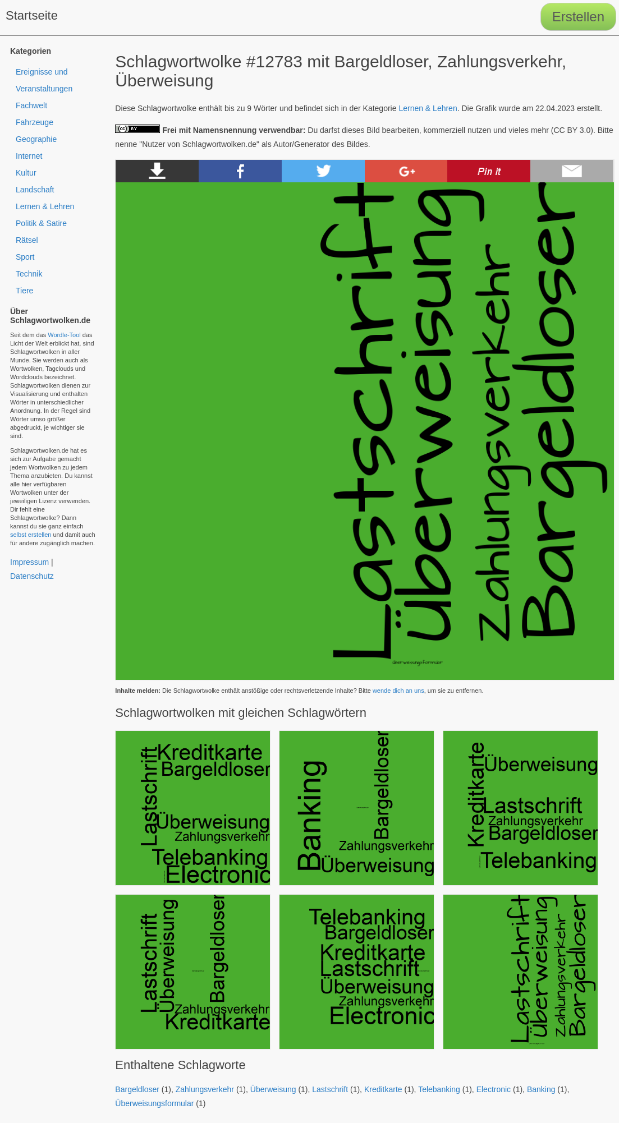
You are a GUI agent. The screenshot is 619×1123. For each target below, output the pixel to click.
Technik (29, 273)
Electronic (493, 1089)
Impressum (29, 562)
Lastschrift (330, 1089)
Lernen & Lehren (427, 108)
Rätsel (27, 240)
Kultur (26, 172)
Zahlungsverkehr (205, 1089)
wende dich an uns (398, 690)
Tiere (24, 290)
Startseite (32, 15)
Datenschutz (32, 576)
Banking (541, 1089)
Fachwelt (31, 105)
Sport (25, 256)
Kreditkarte (383, 1089)
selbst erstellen (30, 534)
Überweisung (273, 1089)
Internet (29, 155)
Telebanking (439, 1089)
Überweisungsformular (154, 1103)
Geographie (36, 139)
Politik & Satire (41, 223)
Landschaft (35, 189)
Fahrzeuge (34, 122)
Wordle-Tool (64, 335)
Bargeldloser (137, 1089)
